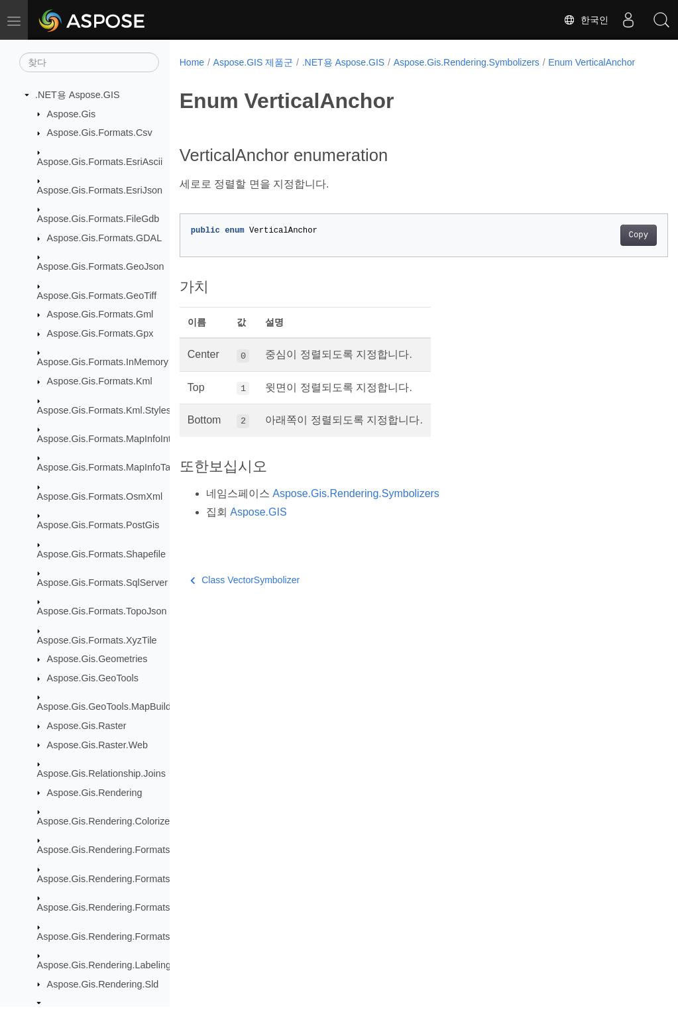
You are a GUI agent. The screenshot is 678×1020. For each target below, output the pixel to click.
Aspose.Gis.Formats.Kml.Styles (104, 410)
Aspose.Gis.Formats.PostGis (98, 525)
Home (192, 62)
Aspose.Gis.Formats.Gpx (100, 333)
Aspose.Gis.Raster (87, 725)
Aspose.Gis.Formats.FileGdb (98, 218)
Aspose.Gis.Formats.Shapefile (101, 554)
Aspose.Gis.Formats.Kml (99, 381)
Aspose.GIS (258, 526)
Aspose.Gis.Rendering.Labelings (106, 965)
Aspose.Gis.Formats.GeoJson (100, 266)
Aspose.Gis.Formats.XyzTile (97, 640)
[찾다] (89, 62)
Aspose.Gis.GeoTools (93, 678)
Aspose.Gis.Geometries (97, 658)
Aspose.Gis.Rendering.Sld (103, 984)
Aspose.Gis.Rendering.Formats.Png (113, 907)
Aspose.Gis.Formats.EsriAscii (100, 161)
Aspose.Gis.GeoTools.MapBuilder (108, 706)
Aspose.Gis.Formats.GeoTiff (97, 295)
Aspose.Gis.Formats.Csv (99, 132)
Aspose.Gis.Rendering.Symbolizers (466, 62)
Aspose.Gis (71, 114)
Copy (604, 249)
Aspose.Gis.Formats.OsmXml (100, 496)
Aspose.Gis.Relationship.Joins (101, 773)
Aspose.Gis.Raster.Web (97, 745)
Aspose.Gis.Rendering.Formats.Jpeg (115, 879)
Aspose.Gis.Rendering (94, 792)
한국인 (585, 20)
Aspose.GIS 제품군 (253, 62)
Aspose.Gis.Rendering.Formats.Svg (113, 936)
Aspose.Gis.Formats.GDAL (104, 238)
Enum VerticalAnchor (231, 76)
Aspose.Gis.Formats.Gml (100, 314)
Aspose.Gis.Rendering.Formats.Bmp (114, 849)
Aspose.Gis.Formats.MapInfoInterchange (124, 438)
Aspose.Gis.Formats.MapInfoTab (106, 467)
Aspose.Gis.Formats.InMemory (102, 362)
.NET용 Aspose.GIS (77, 94)
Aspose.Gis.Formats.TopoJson (102, 611)
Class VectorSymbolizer (245, 594)
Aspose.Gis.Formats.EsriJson (100, 190)
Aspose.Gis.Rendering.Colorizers (107, 821)
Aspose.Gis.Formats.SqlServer (102, 582)
